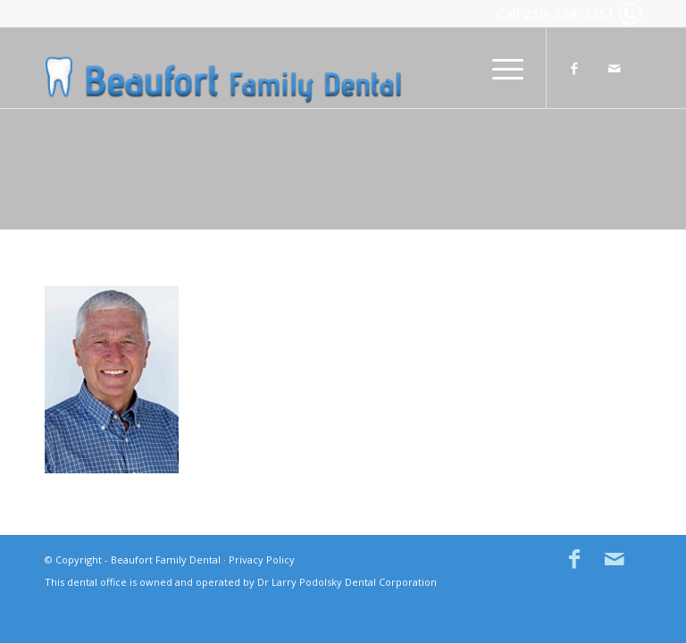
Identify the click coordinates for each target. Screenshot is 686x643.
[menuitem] (498, 68)
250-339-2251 (569, 13)
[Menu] (498, 68)
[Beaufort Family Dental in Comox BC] (223, 68)
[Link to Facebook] (574, 67)
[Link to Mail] (614, 67)
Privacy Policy (262, 559)
